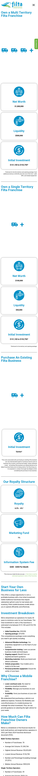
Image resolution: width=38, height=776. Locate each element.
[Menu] (33, 4)
